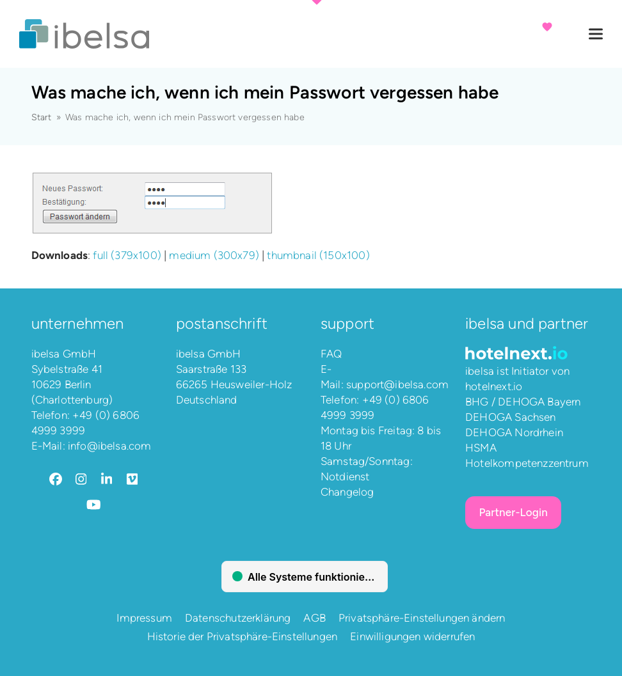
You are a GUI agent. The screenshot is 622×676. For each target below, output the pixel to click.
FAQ (331, 353)
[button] (596, 34)
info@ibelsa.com (110, 445)
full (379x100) (127, 255)
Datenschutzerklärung (238, 617)
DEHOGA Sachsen (510, 417)
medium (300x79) (214, 255)
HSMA (481, 447)
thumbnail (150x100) (318, 255)
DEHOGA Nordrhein (514, 432)
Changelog (347, 491)
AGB (314, 617)
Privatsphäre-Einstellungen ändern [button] (422, 617)
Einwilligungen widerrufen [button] (412, 636)
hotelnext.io (493, 386)
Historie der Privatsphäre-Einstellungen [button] (242, 636)
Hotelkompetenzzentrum (527, 463)
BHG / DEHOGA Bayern (522, 401)
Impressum (144, 617)
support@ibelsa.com (397, 384)
